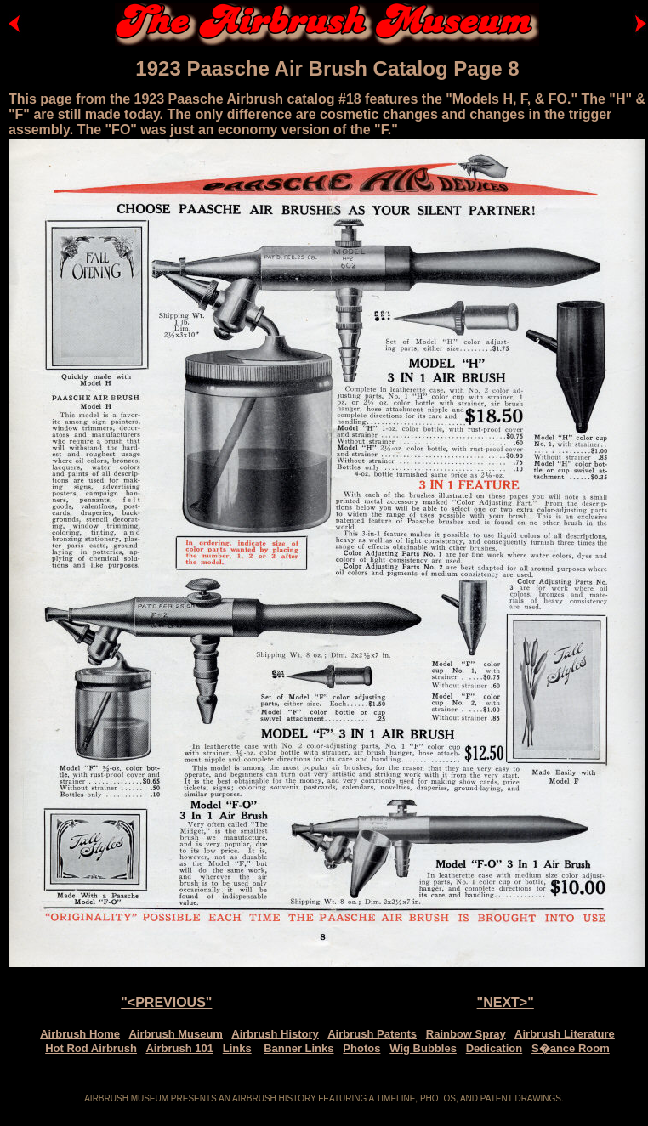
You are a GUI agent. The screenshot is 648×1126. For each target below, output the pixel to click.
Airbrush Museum (175, 1033)
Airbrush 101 (179, 1048)
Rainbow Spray (466, 1033)
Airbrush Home (80, 1033)
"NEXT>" (505, 1002)
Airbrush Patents (372, 1033)
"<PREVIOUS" (166, 1002)
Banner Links (298, 1048)
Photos (361, 1048)
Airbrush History (275, 1033)
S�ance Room (570, 1048)
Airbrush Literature (564, 1033)
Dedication (494, 1048)
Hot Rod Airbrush (91, 1048)
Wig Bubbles (423, 1048)
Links (237, 1048)
